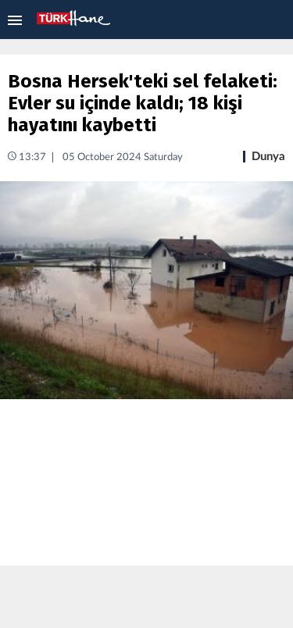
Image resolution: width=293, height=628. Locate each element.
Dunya (268, 156)
